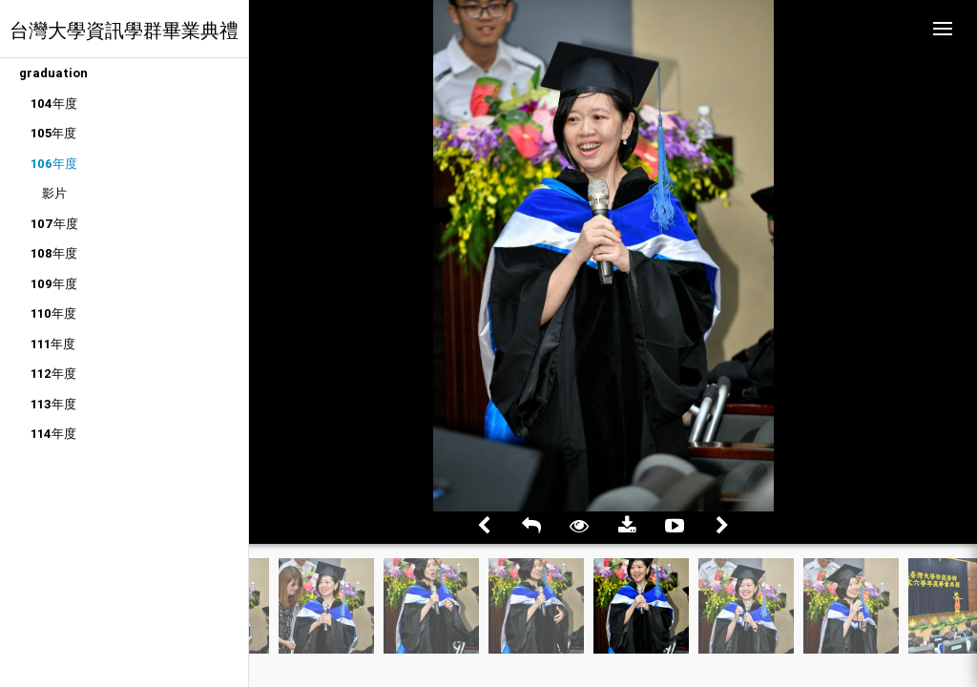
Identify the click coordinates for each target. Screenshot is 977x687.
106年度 (54, 164)
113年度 (53, 404)
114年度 (53, 434)
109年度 (54, 284)
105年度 (53, 133)
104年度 (54, 103)
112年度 (53, 373)
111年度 (53, 344)
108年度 (54, 253)
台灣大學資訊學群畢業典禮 (124, 30)
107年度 (54, 224)
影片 (54, 193)
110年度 (53, 313)
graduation (53, 73)
